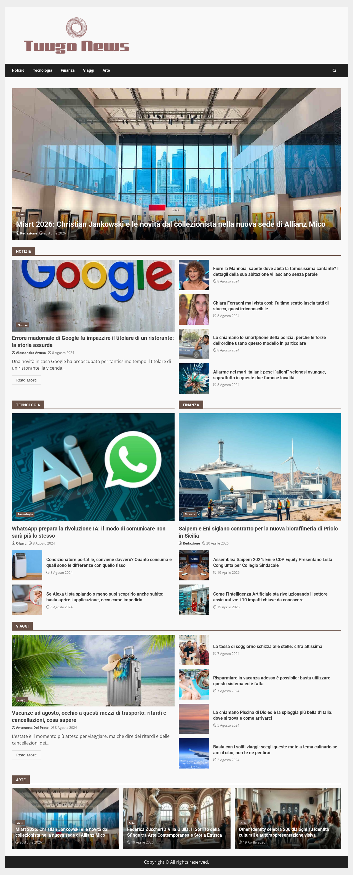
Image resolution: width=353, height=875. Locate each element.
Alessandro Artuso (31, 352)
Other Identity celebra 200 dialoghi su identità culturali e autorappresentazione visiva (284, 832)
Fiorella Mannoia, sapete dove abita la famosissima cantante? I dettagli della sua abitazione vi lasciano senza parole (194, 275)
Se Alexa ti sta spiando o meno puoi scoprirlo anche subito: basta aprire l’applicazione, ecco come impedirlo (27, 600)
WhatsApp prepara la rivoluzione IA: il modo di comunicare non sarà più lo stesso (93, 467)
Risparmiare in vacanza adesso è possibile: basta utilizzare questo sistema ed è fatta (194, 684)
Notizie (18, 70)
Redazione (28, 233)
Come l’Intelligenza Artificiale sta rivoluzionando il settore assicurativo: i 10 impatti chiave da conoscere (194, 600)
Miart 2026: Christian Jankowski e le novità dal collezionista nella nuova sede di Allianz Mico (176, 164)
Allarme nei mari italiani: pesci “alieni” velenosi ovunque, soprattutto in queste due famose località (194, 378)
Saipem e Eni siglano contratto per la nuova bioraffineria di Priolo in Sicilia (260, 467)
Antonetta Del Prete (32, 727)
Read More (26, 380)
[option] (176, 164)
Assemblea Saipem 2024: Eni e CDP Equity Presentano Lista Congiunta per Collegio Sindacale (194, 565)
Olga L (21, 543)
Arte (106, 70)
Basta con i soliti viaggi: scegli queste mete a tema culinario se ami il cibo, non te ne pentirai (194, 753)
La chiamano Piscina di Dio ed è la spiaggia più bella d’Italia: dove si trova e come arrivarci (194, 719)
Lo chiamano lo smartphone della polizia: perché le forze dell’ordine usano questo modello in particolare (194, 344)
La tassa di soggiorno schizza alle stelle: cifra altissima (194, 650)
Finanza (68, 70)
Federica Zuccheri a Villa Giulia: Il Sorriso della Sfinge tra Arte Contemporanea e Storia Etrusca (174, 832)
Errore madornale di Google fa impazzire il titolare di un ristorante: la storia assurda (93, 296)
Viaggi (88, 70)
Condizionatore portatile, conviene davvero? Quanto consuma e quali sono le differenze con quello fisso (27, 565)
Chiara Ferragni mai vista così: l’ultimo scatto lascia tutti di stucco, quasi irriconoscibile (194, 309)
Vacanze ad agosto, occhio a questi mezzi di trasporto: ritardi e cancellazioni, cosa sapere (93, 670)
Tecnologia (42, 70)
